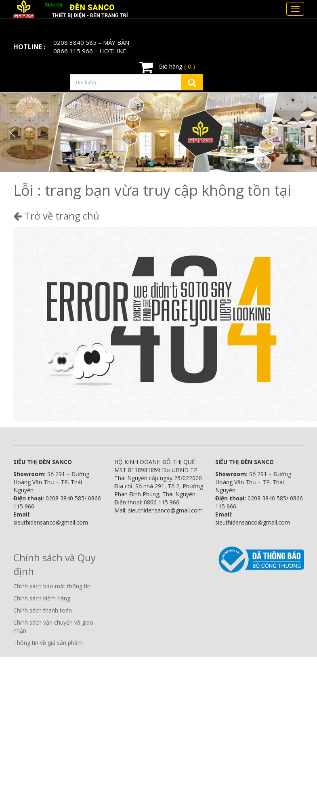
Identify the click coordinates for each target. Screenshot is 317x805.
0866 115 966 (73, 51)
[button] (12, 132)
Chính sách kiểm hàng (41, 598)
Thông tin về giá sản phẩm (48, 642)
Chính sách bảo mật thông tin (51, 586)
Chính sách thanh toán (42, 610)
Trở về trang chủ (56, 215)
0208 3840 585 (75, 42)
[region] (158, 132)
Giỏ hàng (167, 67)
